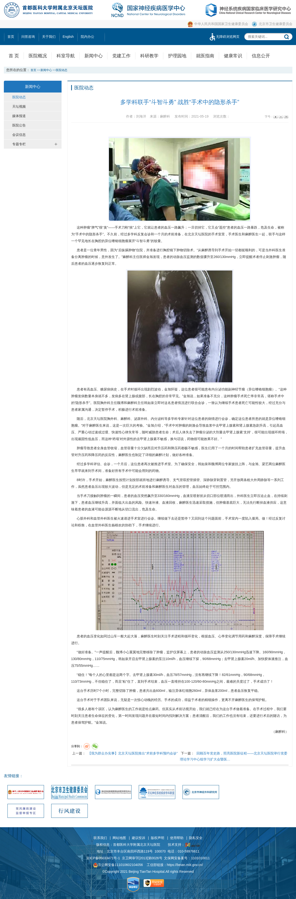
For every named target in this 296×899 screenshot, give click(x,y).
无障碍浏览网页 (224, 37)
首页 (10, 37)
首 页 (14, 55)
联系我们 (100, 838)
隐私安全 (195, 838)
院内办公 (87, 37)
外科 (272, 250)
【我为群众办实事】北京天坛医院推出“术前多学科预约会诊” (132, 753)
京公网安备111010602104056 (118, 865)
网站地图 (119, 838)
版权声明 (157, 838)
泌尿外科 (140, 419)
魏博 (120, 403)
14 (286, 117)
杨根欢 (117, 525)
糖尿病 (105, 389)
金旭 (149, 257)
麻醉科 (128, 257)
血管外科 (100, 518)
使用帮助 (176, 838)
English (68, 37)
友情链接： (13, 776)
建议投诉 (138, 838)
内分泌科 (157, 419)
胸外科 (105, 403)
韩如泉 (149, 403)
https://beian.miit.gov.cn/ (185, 865)
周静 (260, 480)
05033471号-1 (109, 858)
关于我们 (49, 37)
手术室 (216, 234)
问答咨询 (28, 37)
